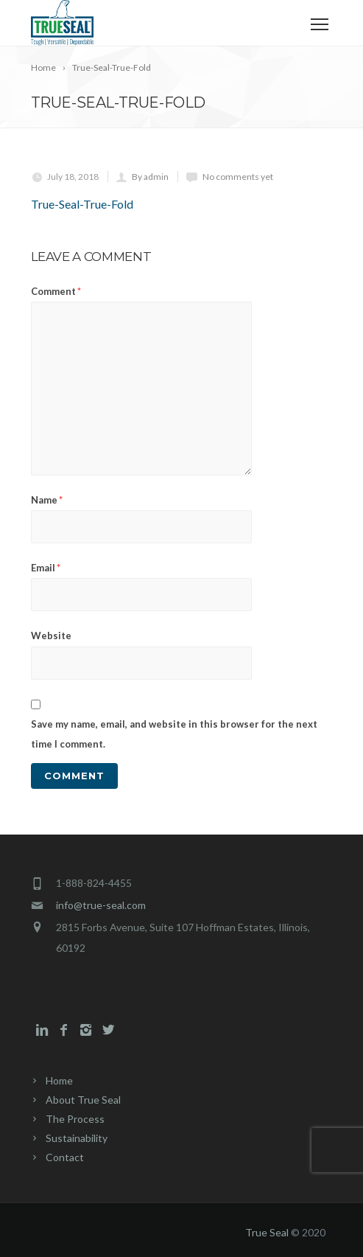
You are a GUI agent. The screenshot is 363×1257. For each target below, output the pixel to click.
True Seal (267, 1232)
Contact (65, 1157)
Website (51, 635)
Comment (56, 291)
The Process (75, 1119)
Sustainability (77, 1138)
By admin (150, 176)
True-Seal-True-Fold (82, 204)
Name (47, 500)
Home (59, 1080)
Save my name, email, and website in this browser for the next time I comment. (174, 734)
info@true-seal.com (101, 905)
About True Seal (83, 1099)
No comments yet (237, 176)
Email (45, 568)
